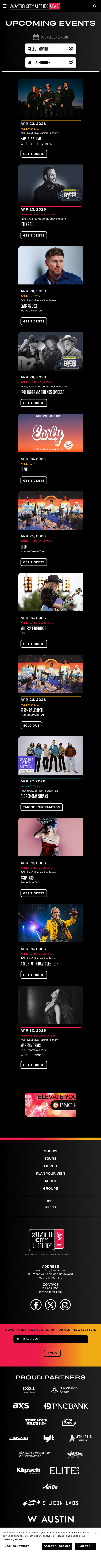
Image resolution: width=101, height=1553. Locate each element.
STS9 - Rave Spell (32, 710)
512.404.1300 (50, 1288)
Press (50, 1207)
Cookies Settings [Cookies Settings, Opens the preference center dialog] (17, 1546)
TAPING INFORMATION (41, 807)
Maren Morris (31, 1046)
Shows (50, 1151)
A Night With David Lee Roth (39, 964)
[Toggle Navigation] (6, 6)
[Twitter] (50, 1304)
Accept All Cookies (57, 1546)
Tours (51, 1159)
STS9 (24, 547)
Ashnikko (27, 878)
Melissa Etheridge (33, 629)
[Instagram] (65, 1304)
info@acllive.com (50, 1292)
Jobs (51, 1201)
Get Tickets (34, 154)
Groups (50, 1188)
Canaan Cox (29, 306)
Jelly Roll (27, 224)
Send (52, 1353)
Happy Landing (31, 139)
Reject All (85, 1546)
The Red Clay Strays (34, 796)
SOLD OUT (31, 726)
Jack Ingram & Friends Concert (42, 392)
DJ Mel (25, 470)
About (51, 1181)
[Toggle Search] (95, 6)
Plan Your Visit (50, 1174)
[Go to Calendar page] (50, 37)
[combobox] (50, 62)
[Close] (95, 1533)
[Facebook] (35, 1304)
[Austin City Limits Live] (34, 6)
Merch (50, 1166)
